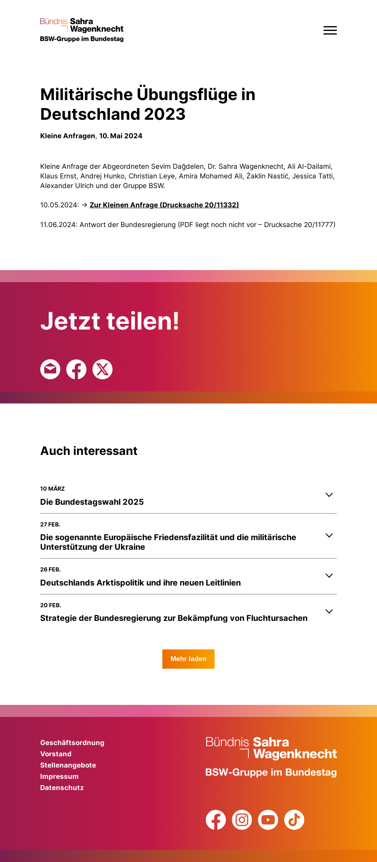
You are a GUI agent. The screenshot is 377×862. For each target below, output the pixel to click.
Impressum (59, 776)
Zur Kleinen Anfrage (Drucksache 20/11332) (164, 205)
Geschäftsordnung (72, 743)
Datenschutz (62, 788)
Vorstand (56, 754)
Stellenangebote (68, 765)
